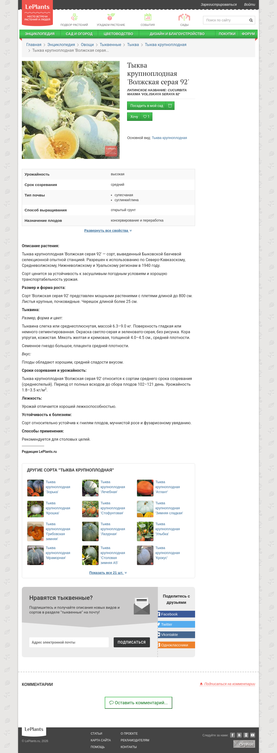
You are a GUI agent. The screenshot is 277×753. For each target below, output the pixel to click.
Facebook (232, 735)
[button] (176, 614)
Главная (33, 44)
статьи (96, 733)
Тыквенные (110, 44)
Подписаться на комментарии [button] (227, 684)
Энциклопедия (40, 34)
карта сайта (101, 740)
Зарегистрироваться (219, 4)
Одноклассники (245, 735)
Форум (248, 34)
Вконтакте (239, 735)
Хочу (141, 117)
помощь (98, 747)
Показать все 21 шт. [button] (108, 573)
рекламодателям (135, 740)
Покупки (227, 34)
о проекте (129, 733)
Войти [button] (249, 4)
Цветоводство (118, 34)
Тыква (133, 44)
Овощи (87, 44)
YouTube (252, 735)
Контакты (129, 747)
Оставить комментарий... (138, 702)
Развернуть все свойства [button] (108, 231)
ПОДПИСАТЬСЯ (132, 642)
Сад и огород (79, 34)
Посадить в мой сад (152, 106)
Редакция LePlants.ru (39, 452)
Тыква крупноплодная (166, 44)
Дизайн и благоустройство (177, 34)
